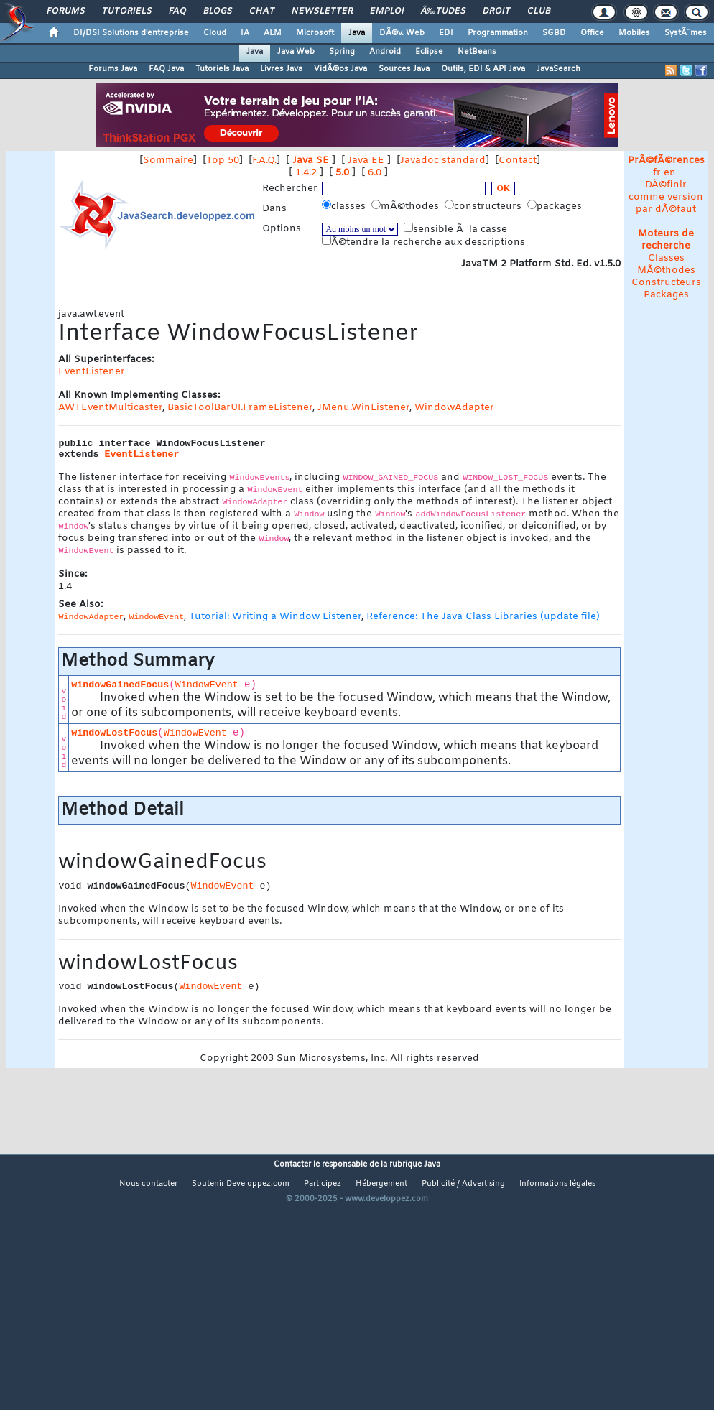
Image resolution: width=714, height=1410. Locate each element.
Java (356, 33)
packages (556, 206)
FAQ (177, 11)
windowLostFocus (114, 733)
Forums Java (112, 69)
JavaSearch (558, 69)
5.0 (342, 173)
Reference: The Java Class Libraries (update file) (483, 617)
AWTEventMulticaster (110, 408)
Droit (496, 11)
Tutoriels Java (222, 69)
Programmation (498, 33)
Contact (518, 160)
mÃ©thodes (406, 206)
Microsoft (315, 33)
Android (385, 52)
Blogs (217, 11)
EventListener (91, 372)
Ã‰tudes (443, 11)
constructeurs (484, 206)
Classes (666, 258)
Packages (666, 295)
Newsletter (322, 11)
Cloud (214, 33)
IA (245, 33)
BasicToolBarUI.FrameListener (239, 408)
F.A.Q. (264, 160)
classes (345, 206)
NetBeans (477, 52)
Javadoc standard (443, 160)
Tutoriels (127, 11)
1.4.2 (306, 173)
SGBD (554, 33)
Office (592, 33)
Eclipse (429, 52)
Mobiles (634, 33)
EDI (446, 33)
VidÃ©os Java (340, 69)
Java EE (366, 160)
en (670, 173)
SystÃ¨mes (685, 33)
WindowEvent (206, 685)
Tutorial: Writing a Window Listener (275, 617)
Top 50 (222, 160)
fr (657, 173)
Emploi (386, 11)
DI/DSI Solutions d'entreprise (131, 33)
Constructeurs (666, 283)
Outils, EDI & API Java (483, 69)
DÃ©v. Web (402, 33)
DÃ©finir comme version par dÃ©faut (666, 197)
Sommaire (168, 160)
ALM (273, 33)
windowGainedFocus (120, 685)
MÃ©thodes (666, 270)
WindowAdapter (454, 408)
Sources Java (404, 69)
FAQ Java (166, 69)
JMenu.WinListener (363, 408)
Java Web (296, 52)
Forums (65, 11)
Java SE (310, 160)
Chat (262, 11)
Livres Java (281, 69)
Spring (342, 52)
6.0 (374, 173)
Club (539, 11)
